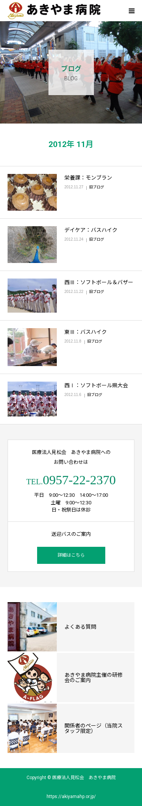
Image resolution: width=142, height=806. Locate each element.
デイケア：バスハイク (90, 230)
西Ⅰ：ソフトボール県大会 (96, 385)
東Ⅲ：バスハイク (85, 332)
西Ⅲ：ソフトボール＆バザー (98, 282)
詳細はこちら (71, 555)
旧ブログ (96, 187)
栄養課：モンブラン (88, 178)
